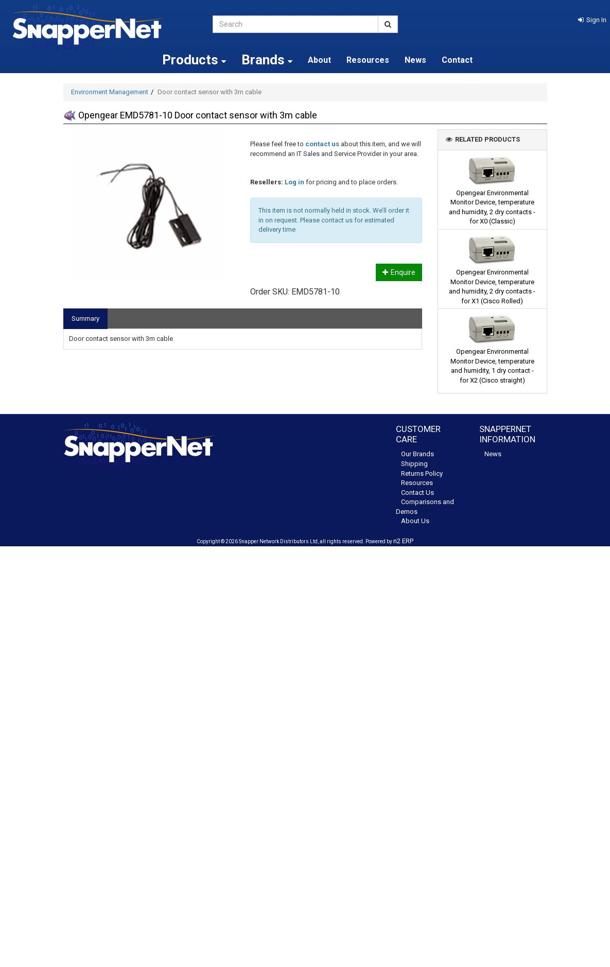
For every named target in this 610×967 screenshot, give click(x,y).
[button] (592, 20)
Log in (294, 182)
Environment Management (109, 92)
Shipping (414, 464)
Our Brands (417, 454)
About (319, 60)
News (415, 60)
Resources (367, 60)
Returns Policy (422, 473)
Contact (457, 60)
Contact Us (417, 492)
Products (194, 59)
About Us (415, 521)
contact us (322, 144)
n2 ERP (403, 541)
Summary (85, 318)
